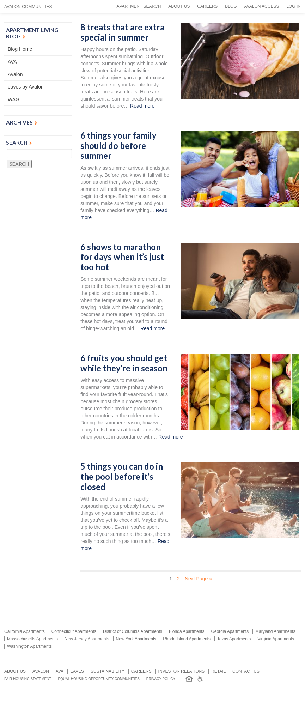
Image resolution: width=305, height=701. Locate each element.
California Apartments (24, 631)
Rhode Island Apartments (187, 638)
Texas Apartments (234, 638)
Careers (207, 6)
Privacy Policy (160, 679)
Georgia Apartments (230, 631)
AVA (12, 62)
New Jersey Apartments (87, 638)
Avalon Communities (28, 6)
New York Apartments (136, 638)
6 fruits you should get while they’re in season (123, 363)
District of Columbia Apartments (132, 631)
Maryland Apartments (275, 631)
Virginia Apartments (275, 638)
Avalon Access (261, 6)
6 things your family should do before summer (118, 146)
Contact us (246, 671)
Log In (293, 6)
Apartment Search (138, 6)
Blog (231, 6)
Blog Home (20, 49)
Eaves (77, 671)
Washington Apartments (29, 646)
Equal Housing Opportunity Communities (99, 679)
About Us (179, 6)
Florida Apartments (187, 631)
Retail (218, 671)
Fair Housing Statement (27, 679)
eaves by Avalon (26, 87)
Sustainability (107, 671)
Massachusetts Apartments (32, 638)
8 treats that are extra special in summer (122, 32)
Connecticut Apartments (73, 631)
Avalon (15, 74)
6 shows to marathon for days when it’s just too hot (122, 257)
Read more (142, 106)
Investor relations (181, 671)
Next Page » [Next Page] (198, 578)
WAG (13, 99)
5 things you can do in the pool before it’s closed (121, 476)
